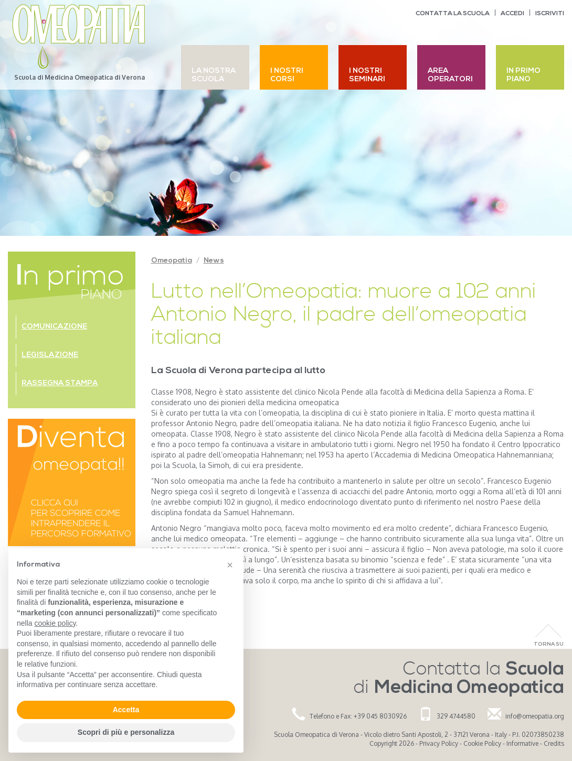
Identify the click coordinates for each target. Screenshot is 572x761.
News (214, 261)
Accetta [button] (126, 709)
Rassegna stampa (60, 383)
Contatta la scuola (453, 13)
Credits (554, 743)
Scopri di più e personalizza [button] (126, 732)
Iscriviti (549, 13)
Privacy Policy (438, 743)
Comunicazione (54, 327)
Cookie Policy (482, 743)
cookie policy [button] (55, 623)
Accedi (512, 13)
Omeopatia (171, 261)
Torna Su (549, 644)
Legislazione (50, 355)
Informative (522, 743)
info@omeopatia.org (534, 716)
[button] (229, 565)
